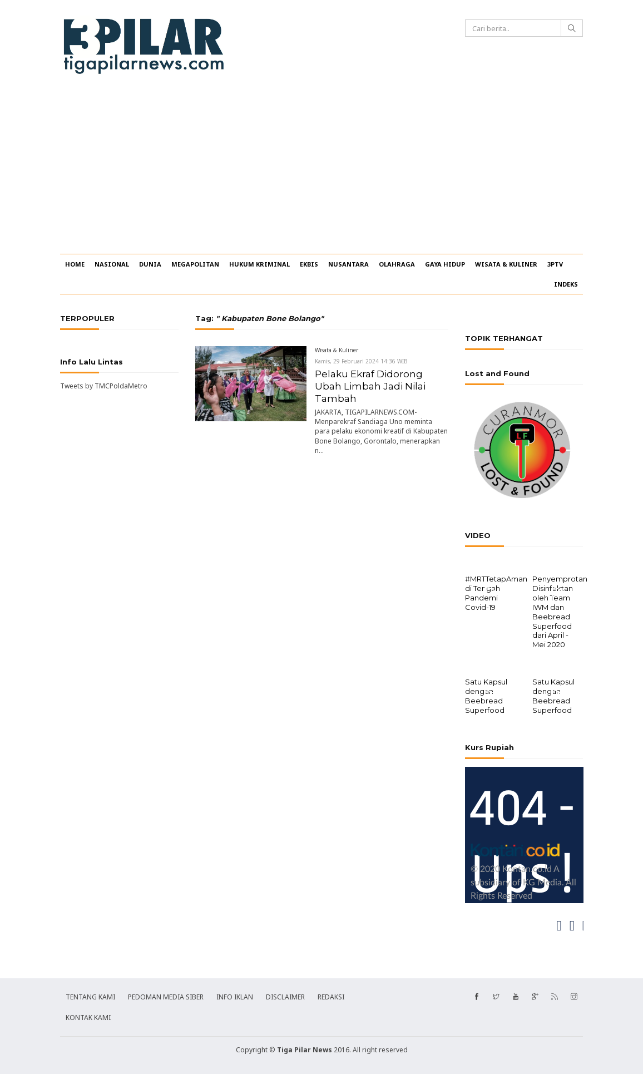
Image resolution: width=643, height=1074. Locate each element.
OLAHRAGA (397, 264)
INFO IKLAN (234, 996)
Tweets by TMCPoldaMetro (103, 386)
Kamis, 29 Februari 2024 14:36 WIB (361, 361)
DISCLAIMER (285, 996)
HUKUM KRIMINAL (259, 264)
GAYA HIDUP (445, 264)
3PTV (555, 264)
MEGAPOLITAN (195, 264)
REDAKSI (331, 996)
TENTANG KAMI (90, 996)
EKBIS (309, 264)
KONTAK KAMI (88, 1016)
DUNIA (150, 264)
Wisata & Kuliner (336, 350)
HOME (75, 264)
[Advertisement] (321, 170)
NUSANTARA (348, 264)
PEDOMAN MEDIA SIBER (166, 996)
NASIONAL (112, 264)
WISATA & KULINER (506, 264)
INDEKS (566, 284)
